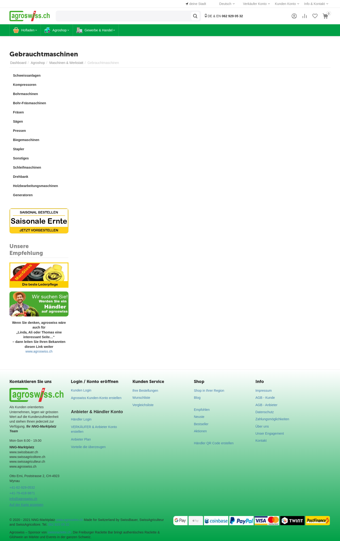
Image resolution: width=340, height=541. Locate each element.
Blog (197, 398)
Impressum (263, 390)
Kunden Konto (285, 4)
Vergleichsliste (143, 405)
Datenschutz (264, 412)
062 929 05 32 (58, 524)
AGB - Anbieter (266, 405)
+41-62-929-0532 (22, 487)
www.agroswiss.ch (39, 351)
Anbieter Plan (81, 439)
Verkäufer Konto (255, 4)
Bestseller (201, 424)
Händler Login (81, 419)
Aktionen (200, 431)
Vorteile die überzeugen (88, 447)
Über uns (262, 426)
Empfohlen (202, 410)
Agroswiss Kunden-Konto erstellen (96, 398)
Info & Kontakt (314, 4)
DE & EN (223, 16)
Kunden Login (81, 390)
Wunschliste (141, 398)
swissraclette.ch (59, 532)
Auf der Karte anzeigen (26, 505)
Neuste (199, 417)
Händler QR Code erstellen (214, 443)
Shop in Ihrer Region (209, 390)
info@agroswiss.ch (23, 499)
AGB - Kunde (265, 398)
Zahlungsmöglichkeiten (272, 419)
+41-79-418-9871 (22, 493)
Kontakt (261, 440)
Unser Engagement (269, 433)
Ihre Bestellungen (145, 390)
